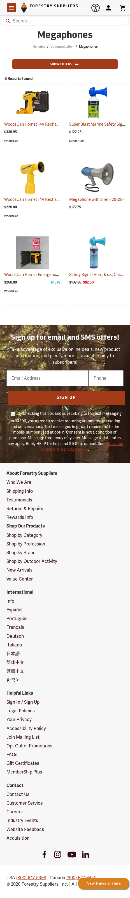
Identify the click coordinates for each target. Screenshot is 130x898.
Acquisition (17, 838)
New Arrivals (19, 570)
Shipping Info (19, 491)
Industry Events (22, 820)
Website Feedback (25, 829)
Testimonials (19, 500)
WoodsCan (11, 141)
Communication (62, 47)
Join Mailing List (23, 737)
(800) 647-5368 (31, 878)
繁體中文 (15, 671)
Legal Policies (20, 711)
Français (15, 627)
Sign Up (66, 398)
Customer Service (24, 803)
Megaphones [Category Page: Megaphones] (65, 35)
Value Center (19, 579)
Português (16, 618)
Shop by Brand (21, 553)
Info (10, 601)
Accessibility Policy (26, 728)
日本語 (13, 654)
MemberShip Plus (24, 772)
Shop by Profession (25, 544)
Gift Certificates (22, 763)
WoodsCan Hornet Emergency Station (45, 274)
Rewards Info (19, 517)
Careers (14, 812)
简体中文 (15, 662)
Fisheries (38, 47)
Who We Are (18, 482)
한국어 (13, 680)
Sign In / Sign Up (23, 702)
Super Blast (77, 141)
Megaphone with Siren (96, 199)
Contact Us (17, 794)
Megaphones (88, 47)
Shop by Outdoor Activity (31, 561)
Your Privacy (19, 719)
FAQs (11, 754)
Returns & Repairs (24, 509)
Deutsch (15, 636)
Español (14, 610)
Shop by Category (24, 535)
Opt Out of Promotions (29, 746)
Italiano (14, 645)
